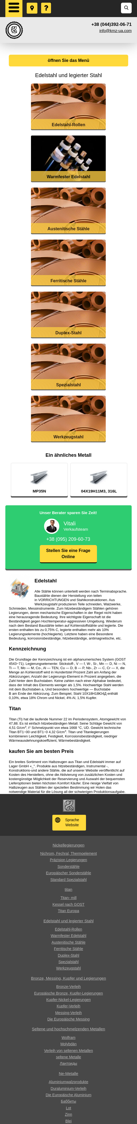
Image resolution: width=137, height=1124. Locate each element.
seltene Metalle (68, 1057)
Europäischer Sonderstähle (68, 873)
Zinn (68, 1114)
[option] (74, 480)
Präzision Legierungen (68, 860)
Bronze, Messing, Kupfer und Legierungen (68, 978)
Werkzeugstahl (68, 968)
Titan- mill (68, 898)
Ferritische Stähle (68, 949)
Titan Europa (68, 911)
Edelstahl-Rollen (68, 929)
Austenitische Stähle (68, 942)
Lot (68, 1108)
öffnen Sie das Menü (68, 60)
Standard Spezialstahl (68, 879)
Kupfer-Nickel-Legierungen (68, 1000)
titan (68, 889)
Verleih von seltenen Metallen (68, 1050)
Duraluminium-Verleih (69, 1088)
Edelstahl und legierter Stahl (69, 921)
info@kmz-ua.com (115, 30)
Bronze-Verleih (68, 986)
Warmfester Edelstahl (68, 936)
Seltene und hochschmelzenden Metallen (68, 1029)
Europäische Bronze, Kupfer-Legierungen (68, 993)
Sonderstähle (68, 866)
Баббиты (68, 1101)
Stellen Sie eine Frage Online (68, 553)
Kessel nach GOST (69, 904)
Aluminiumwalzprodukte (68, 1082)
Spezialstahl (68, 962)
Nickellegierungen (68, 845)
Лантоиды (68, 1063)
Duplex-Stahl (68, 955)
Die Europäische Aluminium (68, 1095)
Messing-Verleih (68, 1013)
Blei (68, 1121)
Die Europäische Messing (68, 1019)
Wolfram (69, 1037)
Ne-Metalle (68, 1073)
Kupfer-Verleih (68, 1006)
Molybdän (68, 1044)
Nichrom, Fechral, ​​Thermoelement (68, 853)
